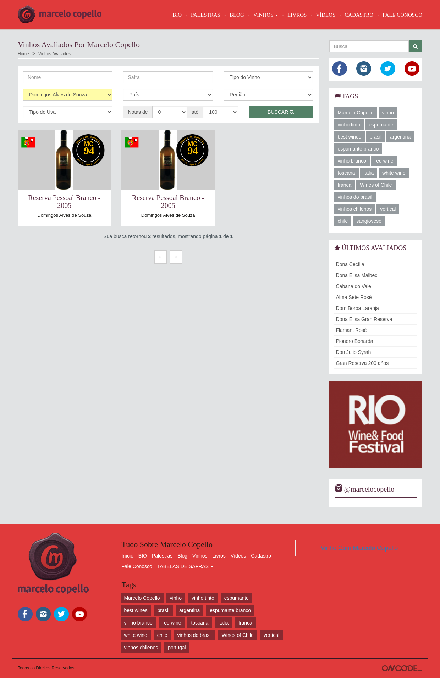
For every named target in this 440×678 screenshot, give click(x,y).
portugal (177, 647)
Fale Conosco (137, 566)
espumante (381, 125)
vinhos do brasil (355, 197)
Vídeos (238, 556)
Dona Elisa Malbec (357, 275)
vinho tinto (349, 125)
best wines (349, 137)
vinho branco (352, 161)
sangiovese (368, 221)
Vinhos (200, 556)
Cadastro (261, 556)
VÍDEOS (325, 15)
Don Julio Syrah (353, 352)
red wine (384, 161)
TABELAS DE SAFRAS (185, 566)
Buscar (281, 112)
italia (368, 173)
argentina (400, 137)
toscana (346, 173)
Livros (219, 556)
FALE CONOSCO (402, 15)
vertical (388, 209)
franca (345, 185)
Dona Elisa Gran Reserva (364, 319)
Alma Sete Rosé (354, 297)
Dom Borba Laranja (357, 308)
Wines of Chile (376, 185)
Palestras (205, 15)
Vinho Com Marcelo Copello (359, 548)
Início (127, 556)
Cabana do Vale (353, 286)
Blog (182, 556)
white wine (393, 173)
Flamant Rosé (351, 330)
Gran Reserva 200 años (362, 363)
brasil (375, 137)
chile (343, 221)
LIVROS (297, 15)
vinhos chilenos (355, 209)
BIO (177, 15)
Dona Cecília (350, 264)
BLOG (237, 15)
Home (23, 53)
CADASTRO (359, 15)
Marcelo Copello (356, 112)
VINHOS (265, 15)
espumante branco (358, 149)
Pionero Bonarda (354, 341)
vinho (388, 112)
